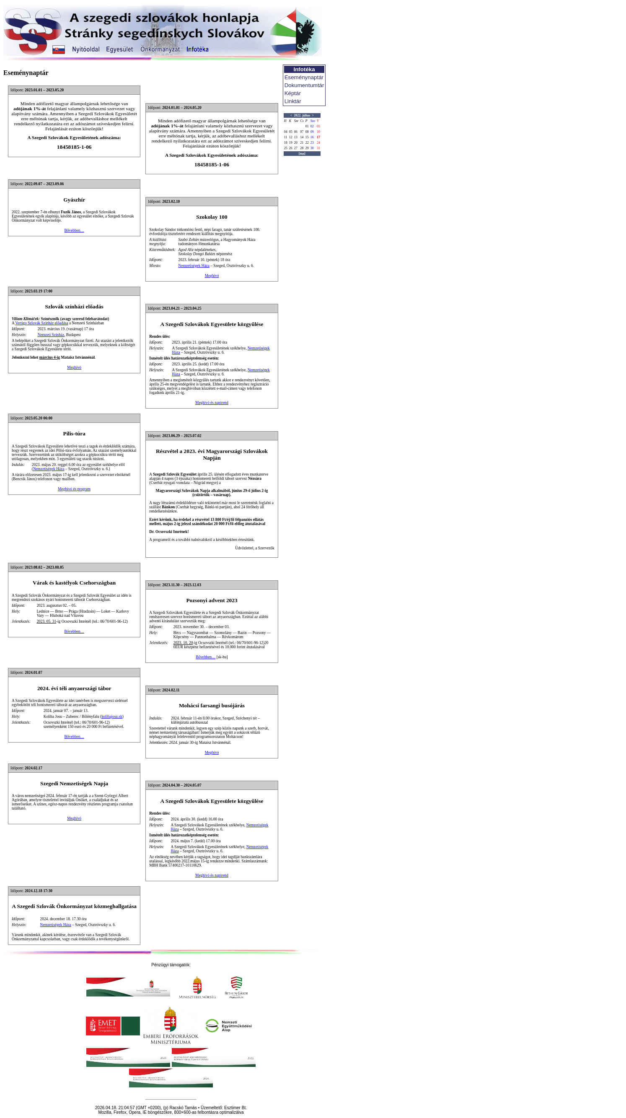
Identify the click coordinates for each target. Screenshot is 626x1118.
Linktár (293, 101)
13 (295, 137)
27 (295, 148)
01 (307, 126)
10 (318, 132)
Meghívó (212, 276)
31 (318, 148)
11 (285, 137)
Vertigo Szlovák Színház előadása (41, 323)
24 (318, 143)
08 (307, 132)
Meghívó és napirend (211, 403)
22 (307, 143)
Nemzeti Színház (51, 335)
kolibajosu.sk (111, 716)
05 (290, 132)
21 (301, 143)
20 (295, 143)
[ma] (302, 153)
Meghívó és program (74, 489)
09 (312, 132)
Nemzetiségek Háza (194, 266)
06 (295, 132)
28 (301, 148)
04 (285, 132)
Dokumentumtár (304, 85)
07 (301, 132)
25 (285, 148)
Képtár (293, 93)
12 (290, 137)
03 (318, 126)
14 (301, 137)
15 (307, 137)
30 (312, 148)
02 (312, 126)
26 (290, 148)
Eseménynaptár (304, 77)
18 (285, 143)
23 (312, 143)
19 (290, 143)
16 (312, 137)
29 (307, 148)
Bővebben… (74, 230)
